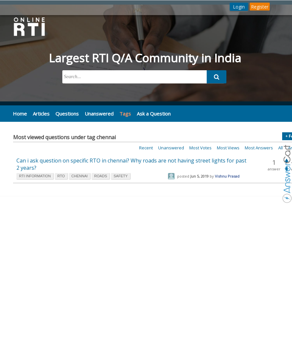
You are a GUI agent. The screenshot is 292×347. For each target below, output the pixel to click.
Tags (121, 113)
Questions (65, 113)
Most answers (259, 148)
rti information (35, 176)
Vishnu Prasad (227, 176)
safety (121, 176)
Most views (228, 148)
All (280, 148)
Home (19, 113)
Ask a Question (149, 113)
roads (100, 176)
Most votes (200, 148)
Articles (40, 113)
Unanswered (96, 113)
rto (61, 176)
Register (259, 7)
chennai (80, 176)
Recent (146, 148)
